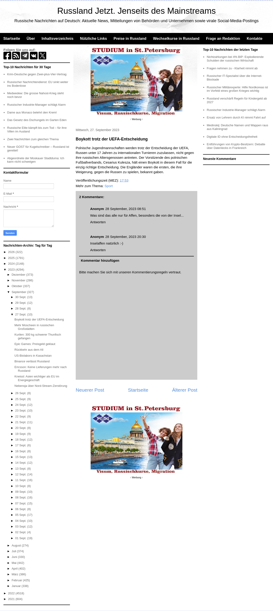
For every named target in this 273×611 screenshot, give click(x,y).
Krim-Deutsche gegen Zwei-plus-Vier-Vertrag (36, 74)
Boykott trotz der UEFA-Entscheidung (39, 319)
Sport (109, 186)
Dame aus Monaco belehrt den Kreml (31, 112)
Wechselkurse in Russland (176, 38)
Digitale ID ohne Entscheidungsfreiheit (232, 136)
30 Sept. (21, 297)
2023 (12, 269)
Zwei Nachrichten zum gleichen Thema (32, 139)
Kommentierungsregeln (150, 272)
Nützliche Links (93, 38)
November (19, 280)
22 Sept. (21, 416)
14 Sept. (21, 462)
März (15, 574)
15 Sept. (21, 457)
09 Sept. (21, 491)
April (15, 568)
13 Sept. (21, 468)
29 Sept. (21, 302)
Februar (17, 580)
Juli (14, 551)
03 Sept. (21, 526)
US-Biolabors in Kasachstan (33, 355)
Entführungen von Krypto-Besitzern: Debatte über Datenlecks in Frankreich (236, 146)
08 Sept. (21, 497)
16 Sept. (21, 451)
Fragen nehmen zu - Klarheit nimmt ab (232, 68)
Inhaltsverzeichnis (57, 38)
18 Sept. (21, 439)
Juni (15, 557)
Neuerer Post (90, 390)
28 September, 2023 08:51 (125, 209)
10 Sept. (21, 486)
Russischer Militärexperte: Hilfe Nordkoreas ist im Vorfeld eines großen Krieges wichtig (237, 89)
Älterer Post (184, 390)
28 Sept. (21, 308)
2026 (12, 252)
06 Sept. (21, 509)
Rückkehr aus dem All (28, 349)
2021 (12, 599)
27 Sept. (21, 314)
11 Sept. (21, 480)
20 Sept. (21, 428)
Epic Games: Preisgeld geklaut (34, 344)
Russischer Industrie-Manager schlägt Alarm (36, 104)
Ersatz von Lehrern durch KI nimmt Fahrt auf (236, 117)
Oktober (17, 286)
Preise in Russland (130, 38)
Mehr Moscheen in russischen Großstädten (34, 327)
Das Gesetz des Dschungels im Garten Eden (37, 120)
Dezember (19, 274)
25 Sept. (21, 399)
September (19, 292)
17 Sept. (21, 445)
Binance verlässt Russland (32, 361)
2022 (12, 593)
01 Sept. (21, 538)
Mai (14, 563)
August (17, 545)
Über (31, 38)
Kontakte (254, 38)
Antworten (98, 222)
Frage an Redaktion (223, 38)
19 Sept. (21, 434)
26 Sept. (21, 393)
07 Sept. (21, 503)
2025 (12, 258)
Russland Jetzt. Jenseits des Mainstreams (136, 11)
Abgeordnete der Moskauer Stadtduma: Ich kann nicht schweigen (35, 160)
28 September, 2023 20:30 (125, 237)
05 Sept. (21, 515)
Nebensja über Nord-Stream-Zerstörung (40, 386)
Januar (17, 586)
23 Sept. (21, 410)
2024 (12, 263)
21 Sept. (21, 422)
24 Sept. (21, 404)
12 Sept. (21, 474)
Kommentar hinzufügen (100, 260)
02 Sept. (21, 532)
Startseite (11, 38)
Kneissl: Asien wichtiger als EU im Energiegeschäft (36, 378)
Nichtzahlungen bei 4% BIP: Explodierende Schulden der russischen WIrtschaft (235, 58)
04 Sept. (21, 520)
